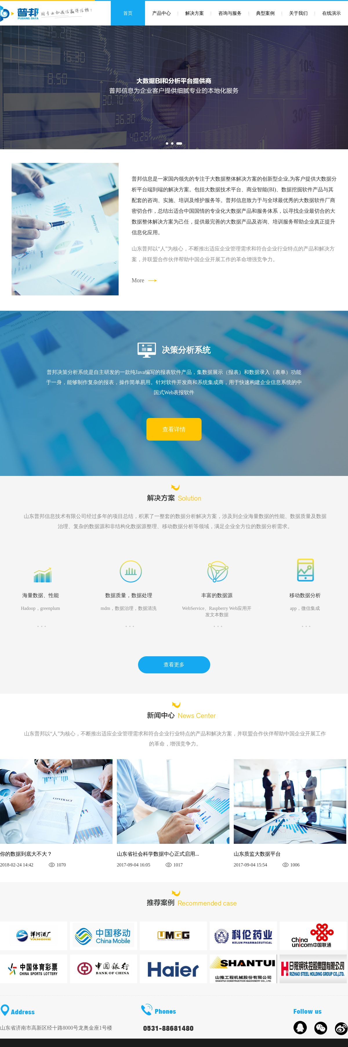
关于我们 (298, 13)
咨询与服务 (230, 13)
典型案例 (265, 13)
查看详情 (174, 429)
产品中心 (161, 13)
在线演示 (331, 13)
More (138, 280)
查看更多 (174, 665)
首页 (128, 13)
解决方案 (194, 13)
